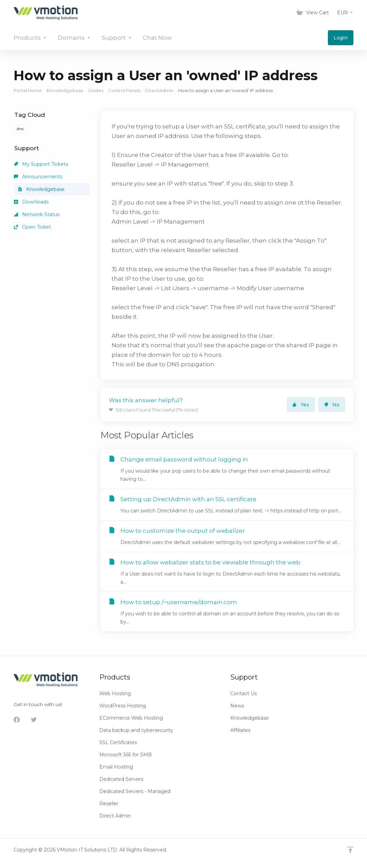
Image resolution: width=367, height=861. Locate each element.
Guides (95, 90)
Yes (301, 405)
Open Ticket (32, 227)
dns (20, 128)
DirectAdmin (159, 90)
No (331, 405)
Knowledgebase (65, 90)
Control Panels (124, 90)
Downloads (31, 202)
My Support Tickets (41, 164)
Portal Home (28, 90)
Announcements (38, 177)
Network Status (37, 214)
